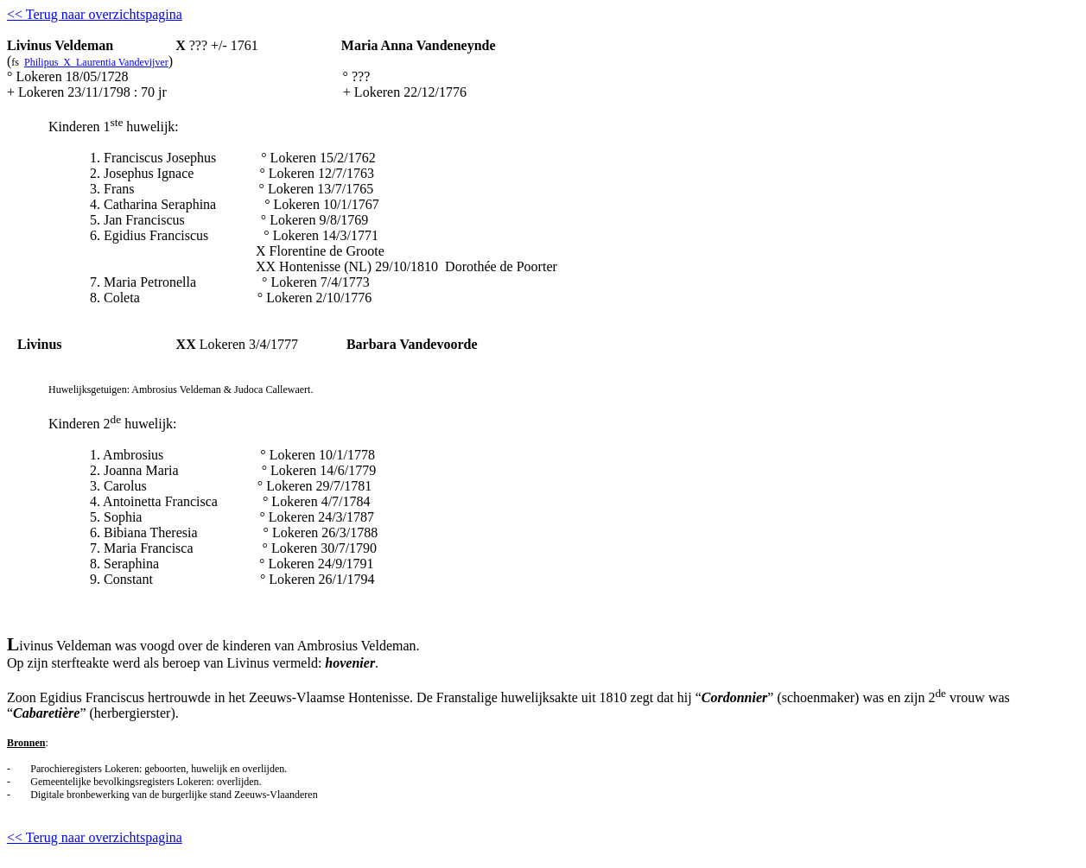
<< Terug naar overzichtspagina (94, 14)
